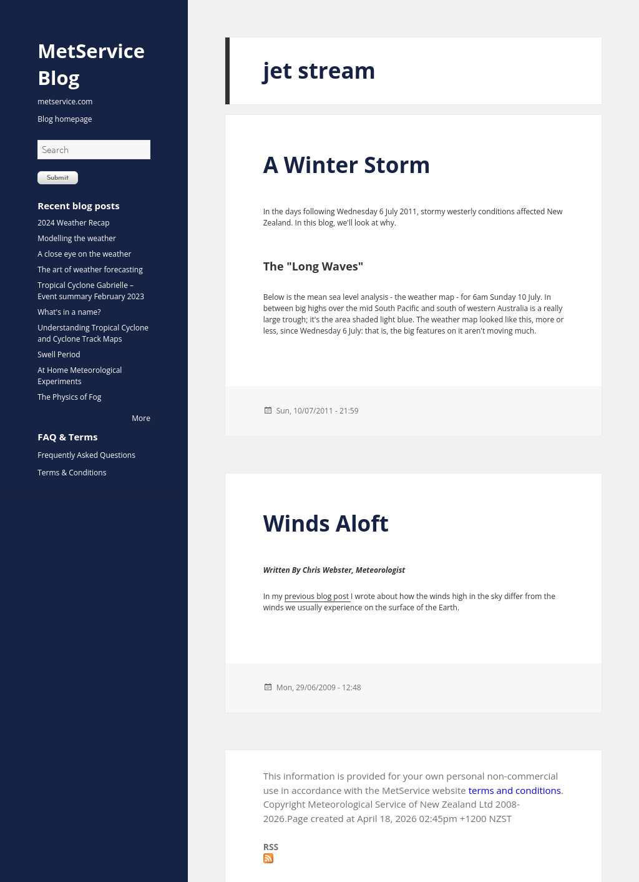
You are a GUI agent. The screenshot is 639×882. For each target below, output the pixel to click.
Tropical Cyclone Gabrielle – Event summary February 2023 (90, 291)
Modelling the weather (76, 238)
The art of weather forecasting (89, 269)
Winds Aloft (326, 523)
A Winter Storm (347, 164)
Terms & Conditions (71, 472)
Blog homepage (64, 119)
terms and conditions (515, 790)
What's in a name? (68, 312)
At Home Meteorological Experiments (79, 376)
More (141, 418)
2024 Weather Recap (73, 222)
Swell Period (58, 354)
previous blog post (318, 596)
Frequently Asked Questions (86, 455)
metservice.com (64, 101)
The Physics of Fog (69, 397)
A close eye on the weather (84, 254)
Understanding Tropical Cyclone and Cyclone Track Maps (93, 333)
